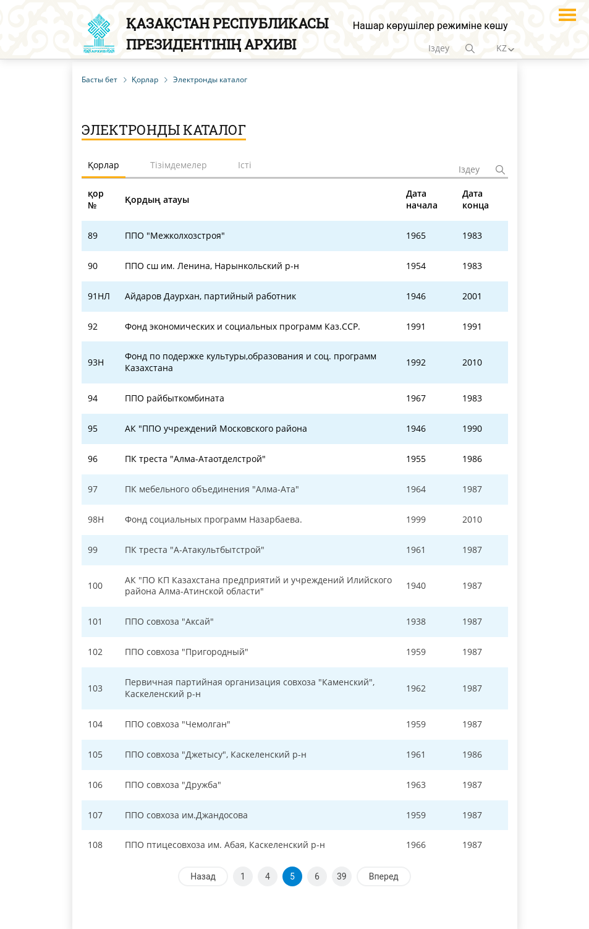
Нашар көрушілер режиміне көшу (430, 26)
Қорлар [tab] (103, 165)
